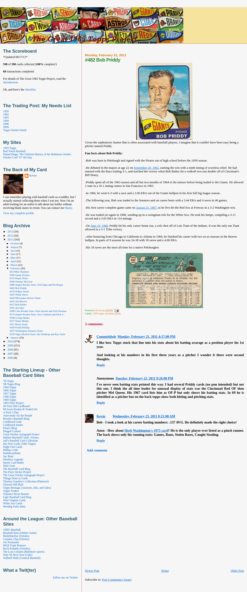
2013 (10, 231)
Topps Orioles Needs (15, 130)
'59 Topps (8, 381)
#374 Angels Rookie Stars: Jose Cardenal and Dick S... (37, 314)
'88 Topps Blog (11, 384)
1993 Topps (9, 148)
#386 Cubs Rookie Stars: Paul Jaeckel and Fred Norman (38, 311)
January (14, 337)
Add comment (97, 450)
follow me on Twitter (65, 577)
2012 (10, 235)
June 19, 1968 (99, 225)
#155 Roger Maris (19, 278)
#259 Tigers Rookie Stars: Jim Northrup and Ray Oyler (37, 334)
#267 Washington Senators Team (26, 331)
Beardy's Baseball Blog (16, 418)
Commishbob (106, 336)
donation (109, 313)
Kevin (100, 416)
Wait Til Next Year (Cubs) (17, 555)
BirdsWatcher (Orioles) (16, 536)
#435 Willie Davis (19, 294)
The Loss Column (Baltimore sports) (23, 551)
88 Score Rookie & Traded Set (20, 409)
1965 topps (98, 313)
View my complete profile (18, 213)
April (13, 261)
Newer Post (92, 570)
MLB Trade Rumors (14, 545)
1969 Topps (9, 400)
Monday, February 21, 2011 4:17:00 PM (146, 336)
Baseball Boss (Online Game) (19, 533)
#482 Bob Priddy (18, 288)
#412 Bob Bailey (18, 304)
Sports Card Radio (13, 462)
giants (118, 313)
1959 (6, 111)
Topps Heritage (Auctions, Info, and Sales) (27, 487)
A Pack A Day (11, 412)
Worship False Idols (14, 506)
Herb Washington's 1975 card (146, 430)
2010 (10, 341)
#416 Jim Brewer (18, 301)
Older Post (237, 570)
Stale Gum (9, 465)
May (13, 257)
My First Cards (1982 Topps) (19, 443)
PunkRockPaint (12, 453)
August (14, 247)
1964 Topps (9, 387)
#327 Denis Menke (19, 321)
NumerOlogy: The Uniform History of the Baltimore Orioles (37, 154)
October (15, 243)
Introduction (10, 82)
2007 (10, 353)
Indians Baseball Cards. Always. (21, 437)
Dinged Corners (12, 431)
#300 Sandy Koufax (20, 275)
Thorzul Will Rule (13, 484)
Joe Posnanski (11, 542)
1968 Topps (9, 396)
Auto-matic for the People (17, 415)
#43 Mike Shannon (19, 271)
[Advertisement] (141, 587)
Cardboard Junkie (13, 425)
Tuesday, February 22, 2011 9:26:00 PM (144, 378)
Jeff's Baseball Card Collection (20, 440)
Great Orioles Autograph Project (21, 434)
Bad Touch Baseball (14, 151)
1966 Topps (9, 390)
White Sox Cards (12, 503)
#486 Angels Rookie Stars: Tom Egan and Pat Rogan (36, 284)
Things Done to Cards (15, 478)
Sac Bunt (8, 456)
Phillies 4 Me (10, 450)
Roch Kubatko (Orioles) (16, 548)
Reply (100, 365)
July (12, 250)
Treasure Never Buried (16, 494)
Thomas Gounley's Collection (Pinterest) (26, 481)
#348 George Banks (20, 318)
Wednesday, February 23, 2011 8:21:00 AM (143, 416)
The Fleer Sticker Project (17, 472)
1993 (6, 117)
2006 (10, 357)
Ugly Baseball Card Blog (17, 497)
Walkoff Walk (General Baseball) (22, 558)
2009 (6, 127)
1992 (6, 114)
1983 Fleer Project (13, 403)
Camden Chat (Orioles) (16, 539)
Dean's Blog (10, 428)
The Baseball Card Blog (16, 469)
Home (165, 570)
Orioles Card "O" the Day (17, 157)
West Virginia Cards (14, 500)
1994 (6, 120)
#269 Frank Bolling (19, 327)
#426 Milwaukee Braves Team (25, 298)
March (14, 264)
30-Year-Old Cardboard (16, 406)
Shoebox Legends (13, 459)
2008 (6, 124)
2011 (10, 239)
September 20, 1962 (146, 167)
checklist (30, 89)
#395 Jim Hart (17, 308)
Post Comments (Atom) (116, 579)
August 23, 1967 (146, 207)
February (15, 268)
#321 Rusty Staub (18, 324)
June (13, 254)
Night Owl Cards (12, 447)
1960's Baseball (12, 529)
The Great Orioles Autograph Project (24, 475)
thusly (68, 208)
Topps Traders (11, 491)
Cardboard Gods (12, 421)
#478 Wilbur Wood (19, 291)
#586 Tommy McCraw (21, 281)
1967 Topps (9, 393)
